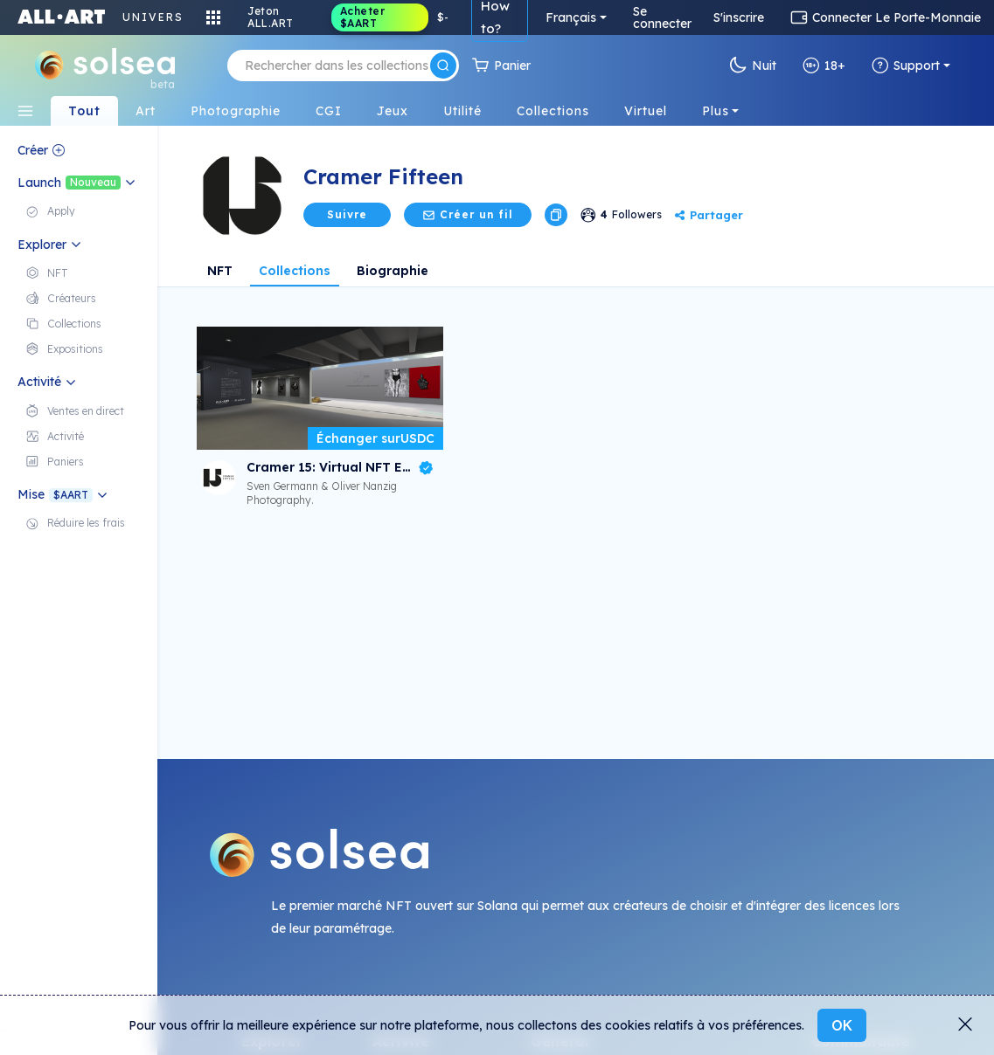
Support (906, 65)
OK (841, 1025)
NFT (220, 271)
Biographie (392, 271)
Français (571, 17)
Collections (294, 271)
